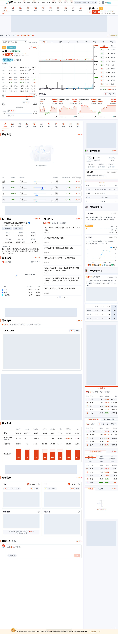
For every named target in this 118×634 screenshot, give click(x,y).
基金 (39, 2)
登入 (106, 2)
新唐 (99, 99)
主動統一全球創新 (84, 99)
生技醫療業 (11, 47)
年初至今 (113, 427)
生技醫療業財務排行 (95, 464)
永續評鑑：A (16, 51)
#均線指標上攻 (92, 175)
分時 (43, 42)
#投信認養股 (91, 179)
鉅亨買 (60, 2)
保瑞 (91, 405)
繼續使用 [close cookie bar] (93, 631)
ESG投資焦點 (113, 35)
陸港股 (34, 2)
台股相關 (63, 223)
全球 (48, 2)
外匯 (43, 2)
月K (69, 42)
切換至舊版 (34, 42)
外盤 (114, 89)
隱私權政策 (84, 631)
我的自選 (90, 501)
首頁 (14, 2)
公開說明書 (6, 228)
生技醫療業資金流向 (110, 422)
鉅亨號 (66, 2)
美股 (28, 2)
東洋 (14, 35)
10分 (86, 42)
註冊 (109, 2)
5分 (77, 42)
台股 (24, 2)
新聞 (19, 2)
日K (52, 42)
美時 (91, 402)
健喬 (91, 412)
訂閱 (71, 2)
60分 (111, 42)
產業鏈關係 (101, 391)
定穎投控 (42, 99)
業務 (9, 262)
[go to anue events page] (99, 2)
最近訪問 (100, 501)
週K (60, 42)
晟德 (91, 409)
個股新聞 (46, 223)
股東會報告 (18, 228)
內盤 (101, 89)
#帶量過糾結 (105, 175)
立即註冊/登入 (101, 522)
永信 (91, 416)
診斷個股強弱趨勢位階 (27, 35)
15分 (94, 42)
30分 (103, 42)
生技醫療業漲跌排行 (93, 422)
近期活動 (101, 186)
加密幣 (54, 2)
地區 (4, 262)
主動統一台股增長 (64, 99)
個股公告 (55, 223)
